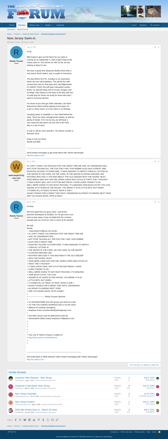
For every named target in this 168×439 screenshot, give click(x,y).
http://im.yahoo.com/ (35, 155)
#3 (158, 202)
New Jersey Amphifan (25, 394)
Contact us (114, 432)
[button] (41, 25)
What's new (34, 25)
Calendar (60, 25)
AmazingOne (19, 380)
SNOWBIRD (19, 412)
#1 (158, 47)
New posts (11, 29)
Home (11, 25)
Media (48, 25)
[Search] (155, 25)
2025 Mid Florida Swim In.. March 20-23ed (36, 410)
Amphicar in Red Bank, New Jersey (32, 386)
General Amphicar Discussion (45, 380)
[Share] (155, 47)
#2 (158, 161)
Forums (21, 25)
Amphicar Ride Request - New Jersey (33, 378)
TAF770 (12, 432)
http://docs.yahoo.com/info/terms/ (43, 337)
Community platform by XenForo (75, 436)
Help (148, 432)
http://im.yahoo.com (35, 359)
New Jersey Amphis (25, 402)
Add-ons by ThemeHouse (104, 436)
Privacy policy (139, 432)
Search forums (22, 29)
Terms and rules (126, 432)
